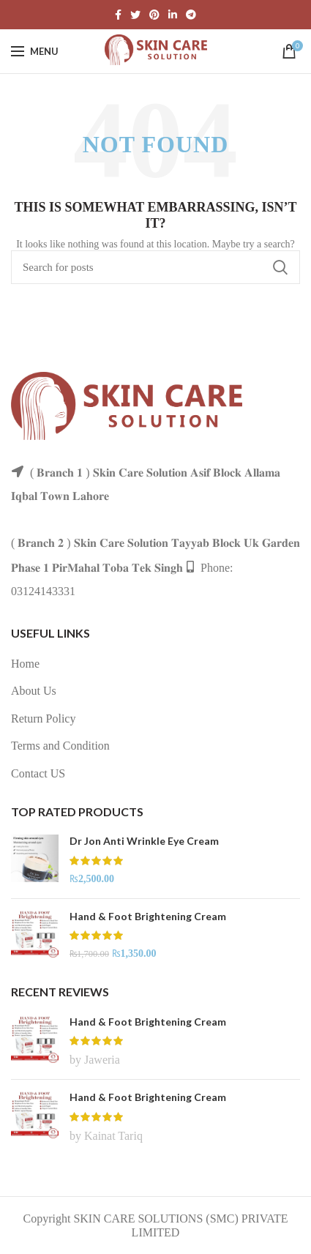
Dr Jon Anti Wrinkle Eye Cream (144, 841)
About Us (33, 690)
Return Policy (43, 718)
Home (25, 663)
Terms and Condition (60, 745)
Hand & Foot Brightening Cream (148, 916)
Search (280, 267)
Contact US (38, 773)
